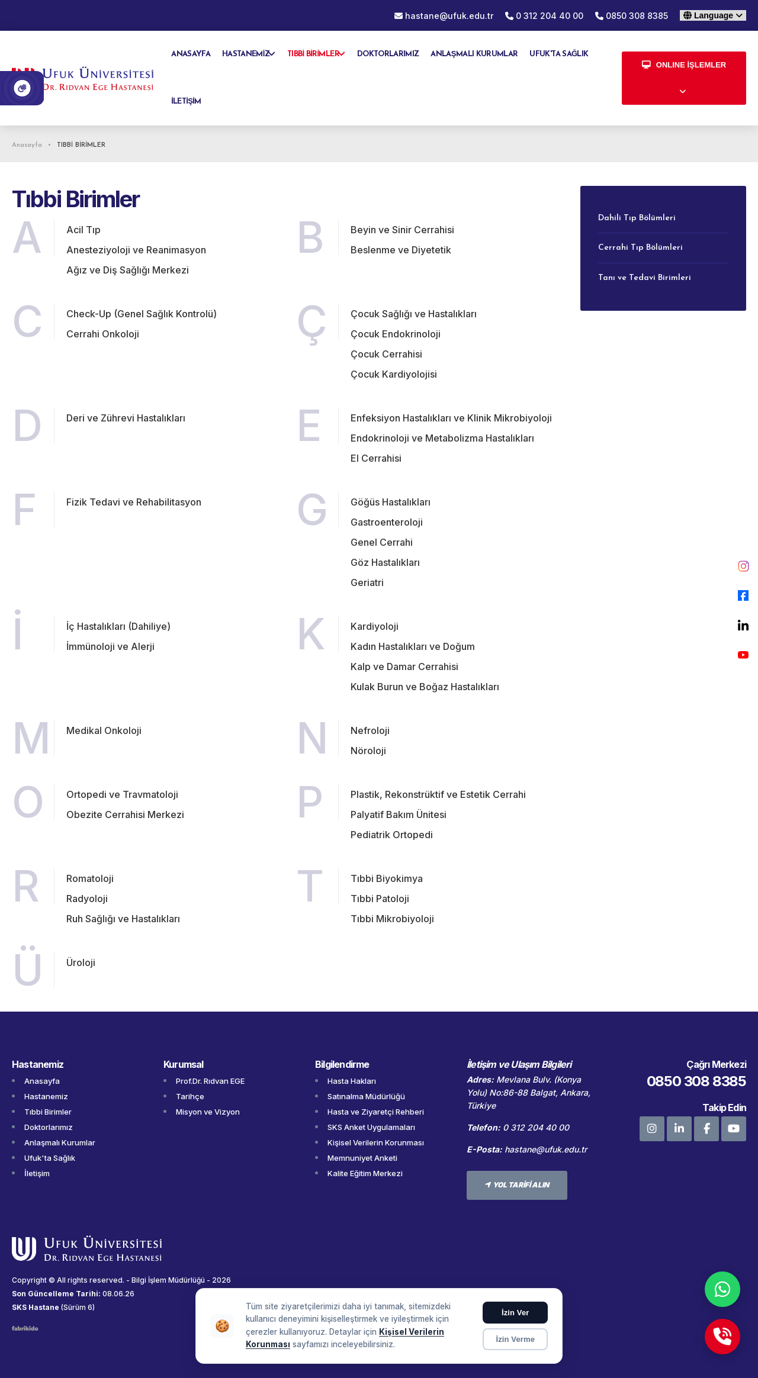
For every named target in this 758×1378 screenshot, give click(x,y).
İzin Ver (515, 1312)
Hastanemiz (46, 1096)
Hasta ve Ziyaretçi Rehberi (375, 1111)
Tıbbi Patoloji (380, 898)
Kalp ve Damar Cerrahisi (404, 666)
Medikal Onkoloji (104, 730)
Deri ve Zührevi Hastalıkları (125, 418)
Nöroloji (368, 750)
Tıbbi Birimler (48, 1111)
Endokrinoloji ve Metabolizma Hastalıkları (442, 438)
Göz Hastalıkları (385, 562)
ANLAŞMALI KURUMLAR (474, 54)
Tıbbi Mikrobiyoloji (392, 919)
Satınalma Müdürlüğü (366, 1096)
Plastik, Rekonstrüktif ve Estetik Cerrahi (438, 794)
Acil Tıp (83, 230)
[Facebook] (743, 595)
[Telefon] (722, 1336)
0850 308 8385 (631, 16)
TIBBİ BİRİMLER (313, 54)
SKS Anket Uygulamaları (371, 1127)
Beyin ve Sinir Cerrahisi (402, 230)
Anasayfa (42, 1081)
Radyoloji (87, 898)
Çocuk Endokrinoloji (396, 334)
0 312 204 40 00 (544, 16)
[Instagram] (743, 566)
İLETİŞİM (186, 101)
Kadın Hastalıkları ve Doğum (413, 646)
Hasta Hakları (351, 1081)
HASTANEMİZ (245, 54)
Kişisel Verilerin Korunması (375, 1142)
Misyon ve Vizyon (208, 1111)
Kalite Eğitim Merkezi (365, 1173)
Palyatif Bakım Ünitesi (399, 814)
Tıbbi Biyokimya (387, 878)
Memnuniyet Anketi (362, 1158)
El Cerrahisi (376, 458)
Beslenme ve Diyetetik (401, 250)
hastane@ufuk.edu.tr (546, 1149)
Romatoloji (90, 878)
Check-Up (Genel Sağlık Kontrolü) (141, 314)
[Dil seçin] (713, 15)
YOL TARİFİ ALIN (517, 1184)
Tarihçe (190, 1096)
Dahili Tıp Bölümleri (637, 218)
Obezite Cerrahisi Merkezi (125, 814)
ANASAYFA (190, 54)
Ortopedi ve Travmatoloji (122, 794)
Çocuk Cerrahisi (386, 354)
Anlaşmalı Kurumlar (59, 1142)
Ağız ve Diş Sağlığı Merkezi (127, 270)
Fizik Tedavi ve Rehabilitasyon (133, 502)
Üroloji (80, 962)
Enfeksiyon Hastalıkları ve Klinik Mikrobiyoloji (451, 418)
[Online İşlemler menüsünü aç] (684, 78)
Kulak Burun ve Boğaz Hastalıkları (425, 687)
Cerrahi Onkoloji (102, 334)
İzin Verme (515, 1339)
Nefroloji (370, 730)
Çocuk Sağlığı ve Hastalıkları (414, 314)
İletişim (37, 1173)
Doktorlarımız (48, 1127)
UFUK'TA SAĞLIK (558, 54)
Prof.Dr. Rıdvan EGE (210, 1081)
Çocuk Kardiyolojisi (394, 374)
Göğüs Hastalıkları (391, 502)
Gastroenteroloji (387, 522)
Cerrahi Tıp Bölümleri (640, 247)
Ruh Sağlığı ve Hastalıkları (123, 919)
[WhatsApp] (722, 1289)
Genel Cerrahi (382, 542)
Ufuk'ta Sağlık (49, 1158)
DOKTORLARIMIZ (388, 54)
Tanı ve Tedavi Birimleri (644, 277)
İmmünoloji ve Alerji (110, 646)
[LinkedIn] (743, 625)
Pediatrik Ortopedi (392, 835)
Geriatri (367, 582)
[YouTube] (743, 654)
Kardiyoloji (375, 626)
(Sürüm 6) (78, 1307)
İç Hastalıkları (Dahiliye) (118, 626)
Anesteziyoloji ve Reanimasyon (136, 250)
